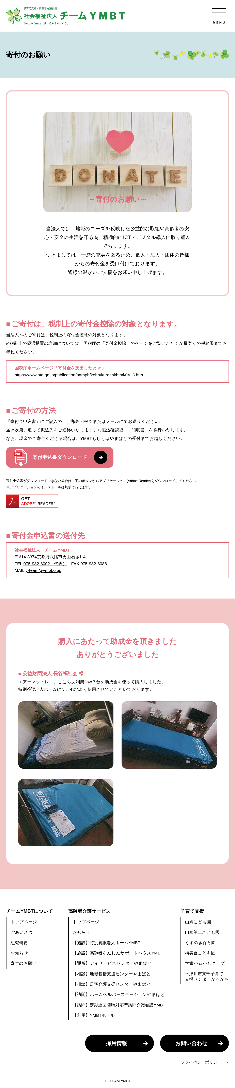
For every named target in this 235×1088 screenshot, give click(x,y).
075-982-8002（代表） (45, 563)
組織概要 (19, 942)
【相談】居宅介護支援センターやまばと (112, 984)
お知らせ (19, 953)
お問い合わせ (191, 1043)
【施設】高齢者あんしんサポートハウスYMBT (118, 953)
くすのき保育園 (200, 942)
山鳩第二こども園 (202, 932)
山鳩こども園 (198, 921)
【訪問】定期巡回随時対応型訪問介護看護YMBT (119, 1005)
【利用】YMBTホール (94, 1015)
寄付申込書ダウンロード (60, 457)
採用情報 (116, 1043)
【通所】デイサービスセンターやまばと (112, 963)
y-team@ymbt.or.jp (43, 570)
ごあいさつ (22, 932)
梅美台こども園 (200, 953)
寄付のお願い (24, 963)
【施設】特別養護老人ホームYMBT (106, 942)
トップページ (24, 921)
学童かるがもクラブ (205, 963)
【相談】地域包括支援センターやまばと (112, 973)
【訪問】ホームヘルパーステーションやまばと (119, 994)
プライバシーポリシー (201, 1062)
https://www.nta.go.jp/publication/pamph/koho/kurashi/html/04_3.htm (79, 375)
